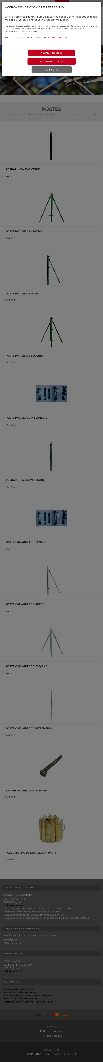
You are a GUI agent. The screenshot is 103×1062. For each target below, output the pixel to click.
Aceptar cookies (51, 53)
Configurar (51, 69)
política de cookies (60, 37)
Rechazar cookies (51, 61)
